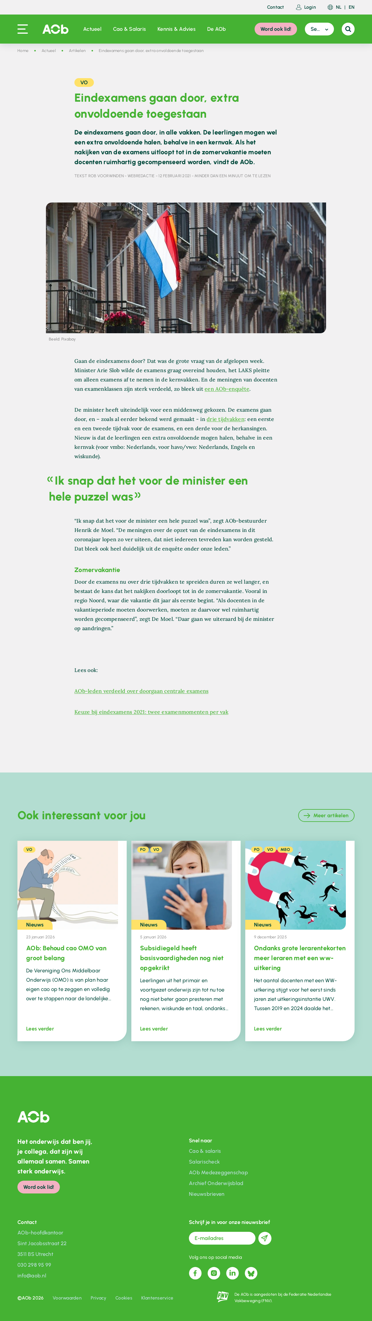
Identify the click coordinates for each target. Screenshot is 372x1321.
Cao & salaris (205, 1151)
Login (306, 7)
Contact (275, 7)
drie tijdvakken (225, 419)
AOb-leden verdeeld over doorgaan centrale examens (141, 691)
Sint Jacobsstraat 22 (42, 1243)
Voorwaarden (67, 1298)
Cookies (123, 1298)
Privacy (99, 1298)
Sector (318, 29)
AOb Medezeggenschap (218, 1172)
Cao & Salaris (129, 29)
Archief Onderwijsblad (216, 1183)
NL (339, 7)
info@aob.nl (31, 1275)
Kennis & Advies (177, 29)
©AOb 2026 (30, 1298)
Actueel (92, 29)
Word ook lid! (275, 29)
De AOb (216, 29)
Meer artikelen (331, 815)
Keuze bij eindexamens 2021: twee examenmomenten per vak (151, 712)
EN (352, 7)
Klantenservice (157, 1298)
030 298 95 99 (34, 1265)
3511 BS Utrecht (35, 1254)
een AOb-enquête (227, 389)
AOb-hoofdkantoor (40, 1232)
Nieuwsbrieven (206, 1194)
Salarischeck (204, 1162)
